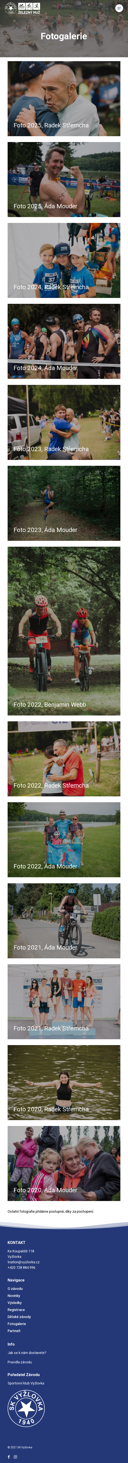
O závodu (15, 1289)
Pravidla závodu (20, 1362)
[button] (119, 8)
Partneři (14, 1331)
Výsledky (15, 1303)
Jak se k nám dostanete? (27, 1353)
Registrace (16, 1310)
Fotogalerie (17, 1324)
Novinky (14, 1296)
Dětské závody (19, 1317)
